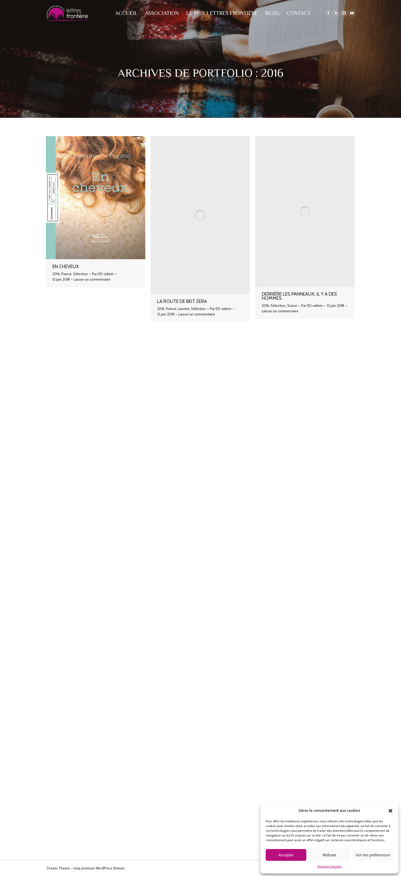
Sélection (80, 274)
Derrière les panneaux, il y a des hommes (299, 296)
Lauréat (183, 309)
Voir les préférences (372, 855)
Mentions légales (329, 866)
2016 (56, 274)
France (66, 274)
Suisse (292, 305)
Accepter (286, 855)
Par (103, 274)
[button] (390, 810)
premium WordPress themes (103, 868)
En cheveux (65, 266)
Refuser (329, 855)
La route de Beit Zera (182, 301)
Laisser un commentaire (92, 279)
